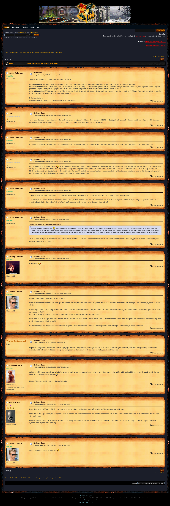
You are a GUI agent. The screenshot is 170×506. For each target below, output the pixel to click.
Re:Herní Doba (39, 113)
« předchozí (157, 56)
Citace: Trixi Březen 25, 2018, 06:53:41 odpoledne (45, 224)
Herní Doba (38, 73)
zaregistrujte (34, 32)
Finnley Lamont (16, 256)
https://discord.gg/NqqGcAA (155, 42)
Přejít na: (134, 483)
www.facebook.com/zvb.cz (156, 46)
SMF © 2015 (84, 500)
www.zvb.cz (140, 36)
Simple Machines (94, 500)
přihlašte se (22, 32)
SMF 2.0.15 (76, 500)
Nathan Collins (15, 292)
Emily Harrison (15, 365)
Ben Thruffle (14, 402)
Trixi (11, 113)
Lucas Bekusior (16, 73)
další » (163, 56)
